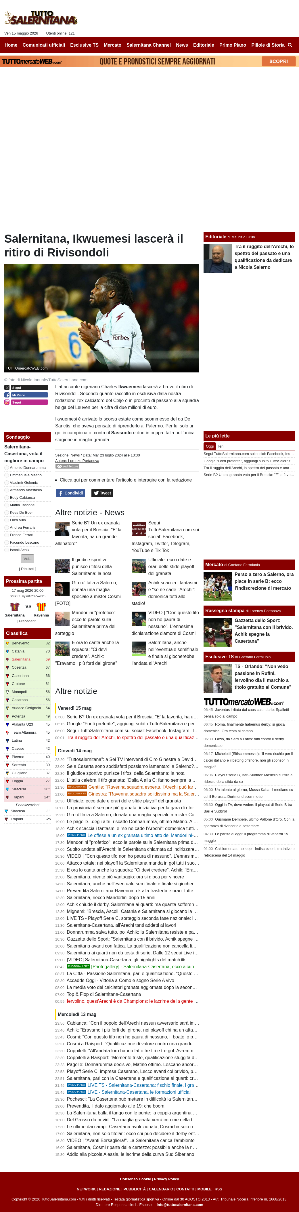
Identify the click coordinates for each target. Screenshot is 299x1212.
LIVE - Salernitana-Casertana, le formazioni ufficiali (129, 1092)
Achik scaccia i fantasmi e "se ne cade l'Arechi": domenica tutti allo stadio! (142, 828)
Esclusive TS (219, 656)
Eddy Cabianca (22, 497)
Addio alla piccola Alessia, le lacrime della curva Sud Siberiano (130, 1154)
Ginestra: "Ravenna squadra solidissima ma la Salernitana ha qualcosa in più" (157, 793)
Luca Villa (18, 520)
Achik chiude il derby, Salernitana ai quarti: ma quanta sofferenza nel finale (143, 904)
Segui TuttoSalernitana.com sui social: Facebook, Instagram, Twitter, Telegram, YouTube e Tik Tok (165, 536)
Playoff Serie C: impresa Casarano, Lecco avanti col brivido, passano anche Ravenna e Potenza (165, 1071)
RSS (218, 1189)
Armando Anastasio (26, 490)
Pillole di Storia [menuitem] (268, 45)
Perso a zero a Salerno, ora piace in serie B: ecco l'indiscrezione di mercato (264, 581)
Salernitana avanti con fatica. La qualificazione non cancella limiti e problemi (144, 945)
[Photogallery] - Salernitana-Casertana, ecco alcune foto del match (147, 966)
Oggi (210, 446)
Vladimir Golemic (24, 482)
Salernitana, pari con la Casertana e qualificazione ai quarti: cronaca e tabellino (147, 1078)
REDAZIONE (109, 1189)
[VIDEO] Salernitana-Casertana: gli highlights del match (123, 959)
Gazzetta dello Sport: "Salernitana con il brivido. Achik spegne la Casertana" (144, 939)
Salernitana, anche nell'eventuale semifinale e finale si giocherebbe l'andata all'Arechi (154, 883)
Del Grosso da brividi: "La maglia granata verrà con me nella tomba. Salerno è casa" (153, 1119)
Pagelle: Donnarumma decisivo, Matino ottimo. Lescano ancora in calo (139, 1064)
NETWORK (86, 1189)
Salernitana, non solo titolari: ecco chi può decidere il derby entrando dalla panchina (152, 1133)
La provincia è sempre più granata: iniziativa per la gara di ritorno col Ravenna (146, 807)
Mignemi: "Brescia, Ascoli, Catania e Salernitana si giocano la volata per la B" (146, 911)
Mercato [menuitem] (112, 45)
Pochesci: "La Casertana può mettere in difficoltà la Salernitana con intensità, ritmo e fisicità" (161, 1099)
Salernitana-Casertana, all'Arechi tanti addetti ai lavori (121, 925)
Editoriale (215, 236)
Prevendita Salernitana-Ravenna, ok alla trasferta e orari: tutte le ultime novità (146, 890)
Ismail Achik (20, 550)
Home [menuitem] (11, 45)
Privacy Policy (166, 1179)
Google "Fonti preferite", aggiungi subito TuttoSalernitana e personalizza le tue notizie (154, 723)
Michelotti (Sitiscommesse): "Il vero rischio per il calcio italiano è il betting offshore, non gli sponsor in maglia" (248, 760)
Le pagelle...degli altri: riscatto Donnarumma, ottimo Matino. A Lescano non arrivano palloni (159, 821)
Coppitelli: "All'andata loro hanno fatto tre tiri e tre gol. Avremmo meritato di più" (147, 1050)
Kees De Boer (21, 512)
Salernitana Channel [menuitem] (148, 45)
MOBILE (204, 1189)
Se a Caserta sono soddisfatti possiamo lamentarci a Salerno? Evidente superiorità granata (160, 766)
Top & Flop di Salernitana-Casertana (104, 994)
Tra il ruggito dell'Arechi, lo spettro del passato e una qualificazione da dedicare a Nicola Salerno (165, 737)
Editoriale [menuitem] (203, 45)
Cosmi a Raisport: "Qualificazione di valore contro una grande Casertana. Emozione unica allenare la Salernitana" (183, 1043)
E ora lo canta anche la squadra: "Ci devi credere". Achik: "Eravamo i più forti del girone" (157, 869)
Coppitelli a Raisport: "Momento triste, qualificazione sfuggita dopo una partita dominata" (157, 1057)
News (75, 455)
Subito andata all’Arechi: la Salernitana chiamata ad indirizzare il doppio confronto (150, 849)
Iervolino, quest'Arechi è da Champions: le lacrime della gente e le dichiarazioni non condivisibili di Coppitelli (177, 1001)
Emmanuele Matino (26, 475)
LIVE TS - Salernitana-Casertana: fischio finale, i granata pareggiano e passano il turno (166, 1085)
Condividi (70, 493)
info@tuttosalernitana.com (180, 1205)
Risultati (27, 569)
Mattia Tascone (22, 505)
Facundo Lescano (24, 542)
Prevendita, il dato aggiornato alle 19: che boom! (116, 1105)
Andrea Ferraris (23, 527)
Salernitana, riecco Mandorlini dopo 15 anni (111, 897)
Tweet (102, 493)
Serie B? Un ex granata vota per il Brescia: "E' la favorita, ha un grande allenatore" (151, 716)
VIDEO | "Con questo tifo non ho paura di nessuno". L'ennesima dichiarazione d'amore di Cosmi (164, 856)
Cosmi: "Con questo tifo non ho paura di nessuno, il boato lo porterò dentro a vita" (150, 1036)
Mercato (214, 564)
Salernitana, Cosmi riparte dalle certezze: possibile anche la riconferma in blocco (149, 1147)
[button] (27, 558)
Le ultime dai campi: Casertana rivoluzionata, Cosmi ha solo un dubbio (139, 1126)
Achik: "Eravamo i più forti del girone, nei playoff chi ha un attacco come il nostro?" (150, 1030)
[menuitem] (289, 45)
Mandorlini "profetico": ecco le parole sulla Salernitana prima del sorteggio (142, 842)
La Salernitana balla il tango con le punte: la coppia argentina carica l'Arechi (144, 1112)
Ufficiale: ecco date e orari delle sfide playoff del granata (171, 566)
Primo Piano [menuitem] (232, 45)
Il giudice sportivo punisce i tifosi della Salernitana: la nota (92, 566)
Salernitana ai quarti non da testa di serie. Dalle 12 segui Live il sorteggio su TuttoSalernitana (161, 952)
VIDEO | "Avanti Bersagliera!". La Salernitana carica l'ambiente (131, 1140)
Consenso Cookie (135, 1179)
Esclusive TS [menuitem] (84, 45)
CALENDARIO (161, 1189)
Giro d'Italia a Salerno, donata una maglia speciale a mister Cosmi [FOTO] (142, 814)
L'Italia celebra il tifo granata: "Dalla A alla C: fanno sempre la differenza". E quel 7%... (154, 780)
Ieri (220, 446)
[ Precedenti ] (27, 621)
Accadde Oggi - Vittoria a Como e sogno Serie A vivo (120, 980)
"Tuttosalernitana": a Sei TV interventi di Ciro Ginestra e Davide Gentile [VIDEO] (148, 759)
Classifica (17, 633)
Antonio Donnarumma (28, 467)
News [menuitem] (182, 45)
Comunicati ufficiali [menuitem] (44, 45)
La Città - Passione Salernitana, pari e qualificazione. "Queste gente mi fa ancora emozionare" (163, 973)
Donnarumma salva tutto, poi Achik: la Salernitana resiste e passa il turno (141, 932)
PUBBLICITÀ (134, 1189)
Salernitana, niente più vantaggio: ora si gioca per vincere (125, 876)
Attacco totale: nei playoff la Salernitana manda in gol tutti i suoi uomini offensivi (148, 863)
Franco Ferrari (21, 535)
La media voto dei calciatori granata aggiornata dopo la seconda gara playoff (145, 987)
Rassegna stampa (224, 610)
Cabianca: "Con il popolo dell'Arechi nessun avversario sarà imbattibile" (139, 1023)
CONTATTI (185, 1189)
